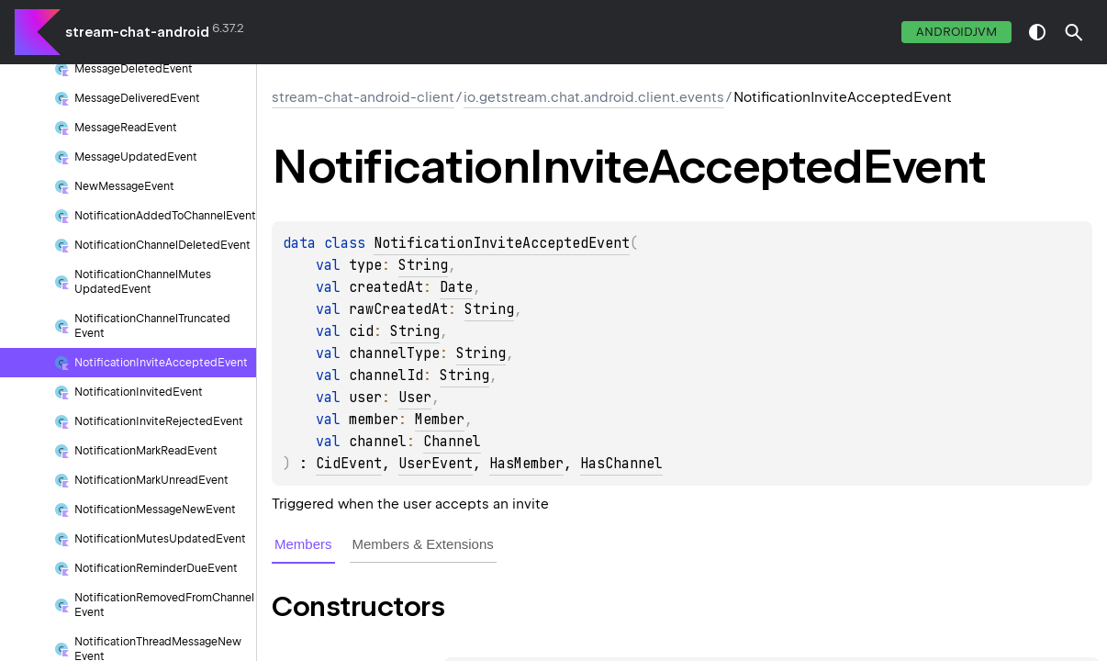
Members (303, 544)
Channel (452, 441)
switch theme (1037, 32)
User (414, 397)
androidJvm (956, 32)
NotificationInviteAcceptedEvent (502, 243)
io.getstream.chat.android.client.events (594, 97)
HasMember (526, 463)
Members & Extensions (423, 544)
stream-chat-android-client (363, 97)
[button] (1074, 32)
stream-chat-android (137, 32)
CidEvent (349, 463)
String (423, 265)
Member (439, 419)
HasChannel (621, 463)
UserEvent (435, 463)
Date (456, 287)
